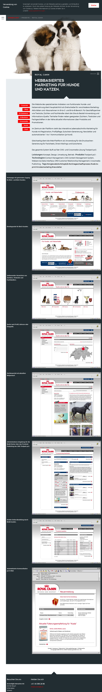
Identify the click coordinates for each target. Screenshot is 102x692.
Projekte (26, 3)
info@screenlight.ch (37, 672)
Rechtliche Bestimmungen (19, 685)
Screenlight (13, 3)
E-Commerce (23, 98)
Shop (26, 94)
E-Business (24, 102)
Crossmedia (24, 106)
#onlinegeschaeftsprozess (79, 149)
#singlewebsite (53, 149)
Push (26, 114)
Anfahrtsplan (11, 678)
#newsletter (57, 152)
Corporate (24, 90)
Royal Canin (37, 3)
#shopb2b (64, 149)
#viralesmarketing (43, 152)
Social (26, 110)
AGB (8, 685)
